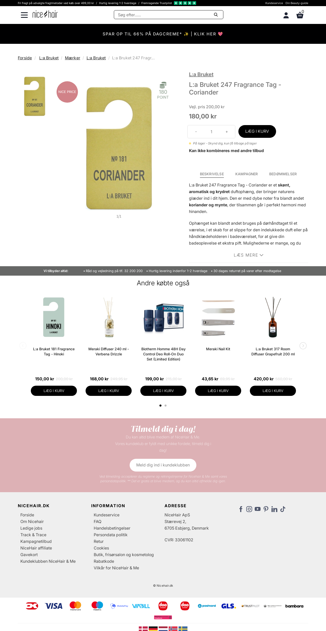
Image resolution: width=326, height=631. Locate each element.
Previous (24, 346)
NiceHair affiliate (36, 548)
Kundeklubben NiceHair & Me (48, 561)
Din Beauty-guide (297, 3)
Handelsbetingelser (112, 528)
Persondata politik (111, 534)
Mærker (72, 57)
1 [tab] (160, 405)
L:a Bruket (49, 57)
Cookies (101, 548)
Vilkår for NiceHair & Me (116, 567)
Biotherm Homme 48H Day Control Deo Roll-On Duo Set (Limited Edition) (163, 354)
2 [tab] (166, 405)
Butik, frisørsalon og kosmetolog (124, 554)
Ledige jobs (31, 528)
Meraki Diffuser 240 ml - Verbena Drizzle (108, 351)
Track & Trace (33, 534)
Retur (99, 541)
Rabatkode (104, 561)
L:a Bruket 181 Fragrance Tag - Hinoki (54, 351)
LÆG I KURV (257, 131)
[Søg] (168, 14)
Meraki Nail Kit (218, 349)
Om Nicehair (32, 521)
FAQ (97, 521)
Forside (25, 57)
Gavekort (29, 554)
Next (302, 346)
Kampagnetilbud (36, 541)
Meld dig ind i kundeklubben (163, 464)
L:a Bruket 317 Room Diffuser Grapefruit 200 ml (273, 351)
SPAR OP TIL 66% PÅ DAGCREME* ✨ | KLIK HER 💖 (163, 33)
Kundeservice (274, 3)
